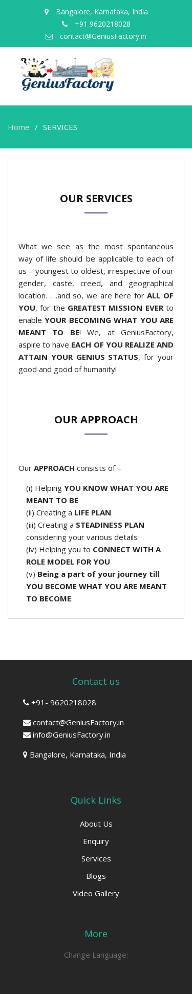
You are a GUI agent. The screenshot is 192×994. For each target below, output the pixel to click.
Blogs (96, 876)
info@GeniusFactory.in (72, 734)
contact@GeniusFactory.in (78, 722)
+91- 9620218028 (63, 702)
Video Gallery (96, 893)
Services (96, 858)
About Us (96, 823)
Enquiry (96, 841)
